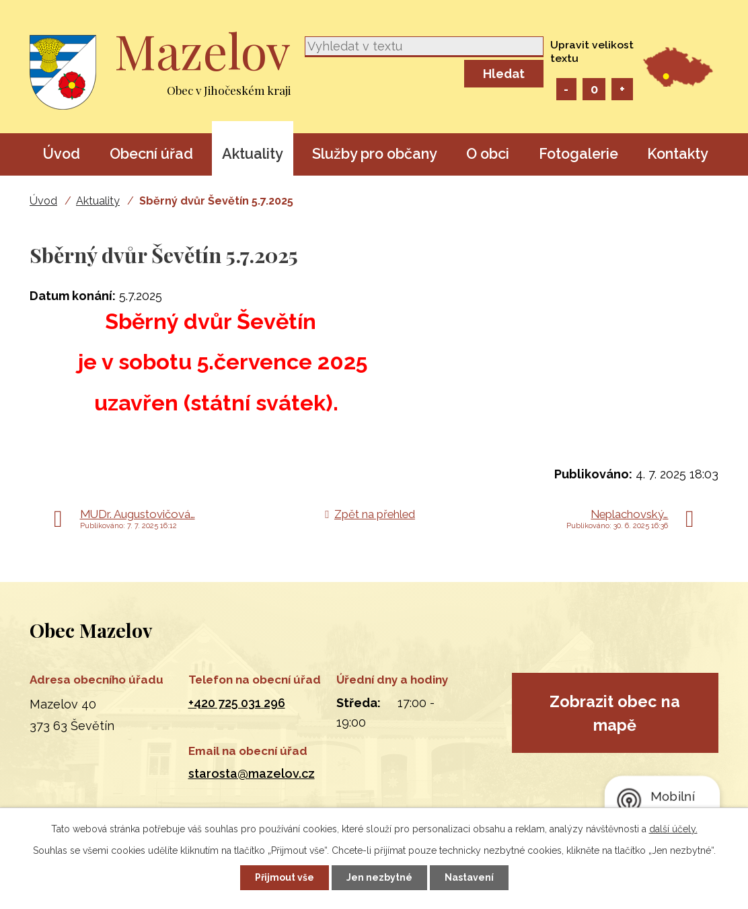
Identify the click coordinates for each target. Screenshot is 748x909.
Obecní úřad (151, 153)
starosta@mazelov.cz (251, 773)
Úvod (61, 153)
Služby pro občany (374, 153)
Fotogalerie (578, 153)
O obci (487, 153)
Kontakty (677, 153)
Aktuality (252, 153)
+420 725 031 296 (236, 703)
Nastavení (469, 877)
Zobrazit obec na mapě (615, 713)
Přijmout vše (284, 877)
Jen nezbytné (379, 877)
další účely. (673, 829)
